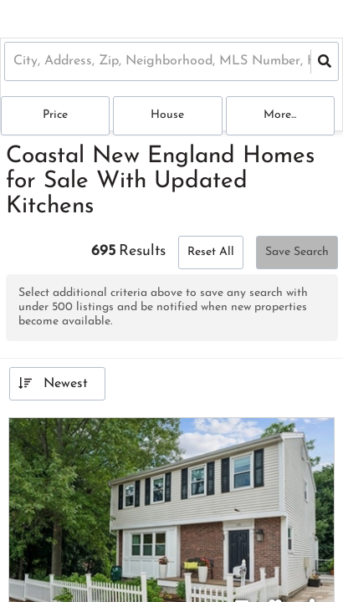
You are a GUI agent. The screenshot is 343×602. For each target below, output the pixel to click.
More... (280, 115)
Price (55, 115)
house (167, 115)
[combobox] (15, 61)
